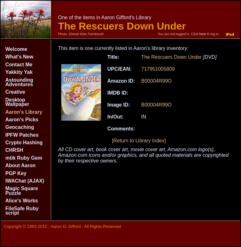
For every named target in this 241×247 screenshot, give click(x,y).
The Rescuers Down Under (171, 57)
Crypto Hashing (24, 142)
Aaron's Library (23, 112)
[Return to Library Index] (139, 140)
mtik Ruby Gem (23, 158)
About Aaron (20, 165)
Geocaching (19, 127)
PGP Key (15, 173)
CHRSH (14, 150)
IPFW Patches (22, 135)
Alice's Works (21, 200)
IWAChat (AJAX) (24, 181)
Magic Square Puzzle (21, 190)
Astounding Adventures (19, 82)
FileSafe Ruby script (22, 211)
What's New (19, 56)
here (202, 34)
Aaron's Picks (21, 119)
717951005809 (158, 69)
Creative (15, 92)
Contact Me (18, 64)
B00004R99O (156, 81)
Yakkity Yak (19, 72)
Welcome (16, 49)
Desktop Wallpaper (17, 102)
